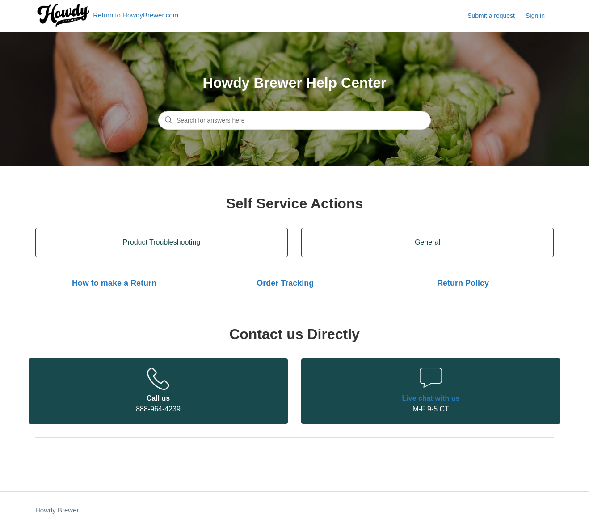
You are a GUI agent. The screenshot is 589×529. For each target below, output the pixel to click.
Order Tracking (285, 283)
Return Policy (463, 283)
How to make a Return (114, 283)
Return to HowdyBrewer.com (106, 16)
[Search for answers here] (294, 120)
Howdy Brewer (57, 510)
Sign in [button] (535, 15)
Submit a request (491, 15)
